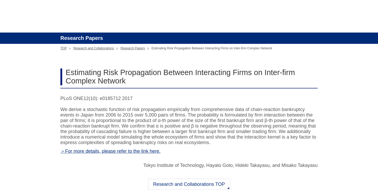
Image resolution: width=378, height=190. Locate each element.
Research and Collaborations (93, 48)
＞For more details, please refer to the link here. (110, 151)
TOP (63, 48)
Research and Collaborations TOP (189, 184)
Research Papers (132, 48)
